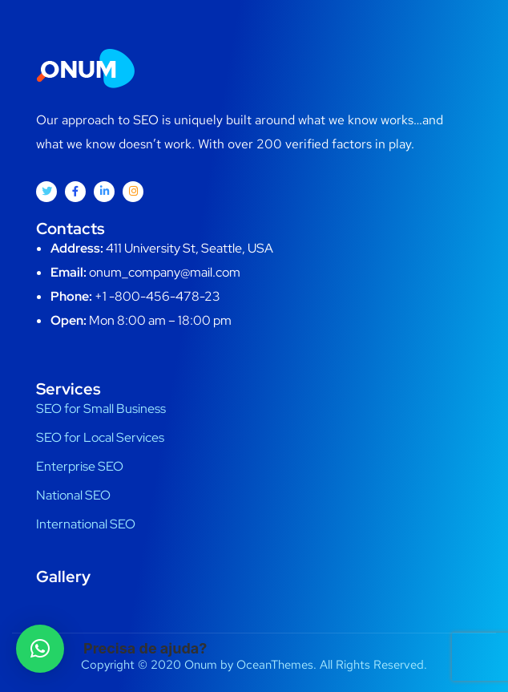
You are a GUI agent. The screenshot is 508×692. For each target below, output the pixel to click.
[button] (40, 649)
